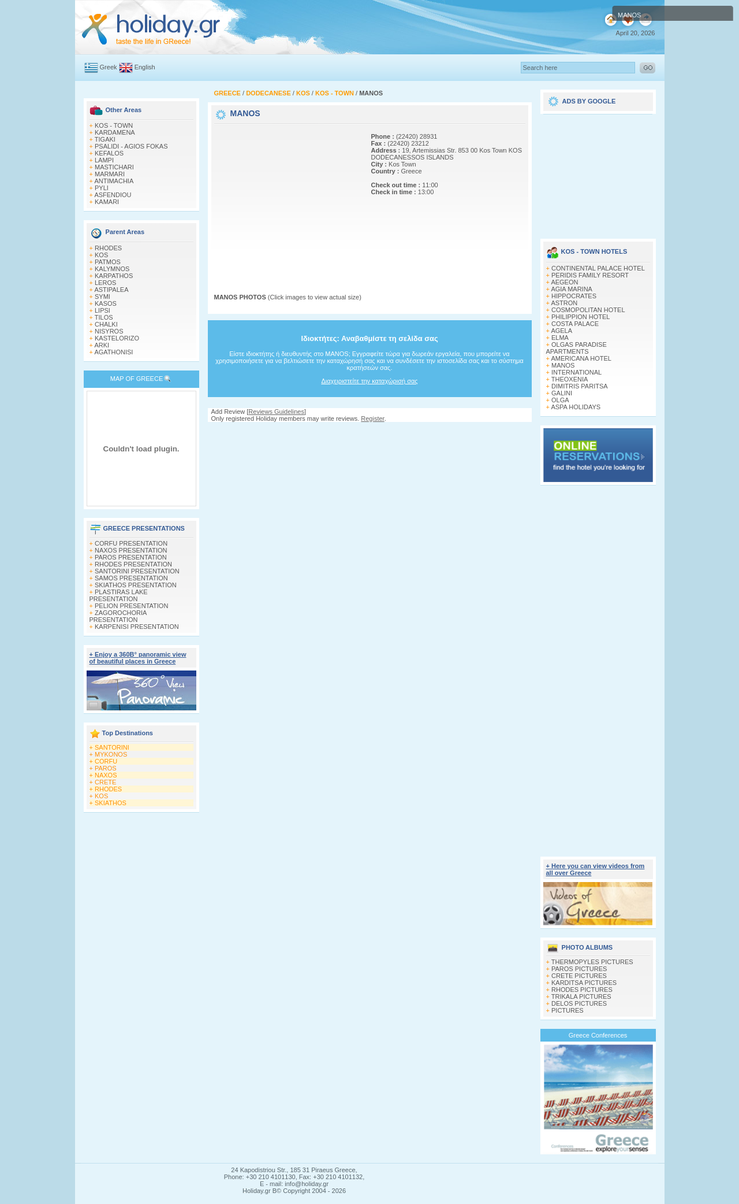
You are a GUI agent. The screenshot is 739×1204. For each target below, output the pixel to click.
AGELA (561, 330)
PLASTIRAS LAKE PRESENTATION (118, 595)
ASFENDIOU (112, 194)
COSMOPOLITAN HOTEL (588, 309)
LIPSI (102, 310)
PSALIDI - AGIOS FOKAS (131, 146)
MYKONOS (111, 754)
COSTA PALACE (575, 323)
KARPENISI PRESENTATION (137, 626)
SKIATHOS (110, 802)
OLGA (560, 400)
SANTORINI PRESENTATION (137, 571)
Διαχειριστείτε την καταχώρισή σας (369, 380)
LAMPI (104, 160)
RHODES (108, 247)
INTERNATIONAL (576, 372)
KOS (101, 254)
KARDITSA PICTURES (584, 982)
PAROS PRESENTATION (131, 557)
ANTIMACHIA (113, 180)
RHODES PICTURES (582, 989)
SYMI (102, 296)
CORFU (106, 761)
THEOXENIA (569, 379)
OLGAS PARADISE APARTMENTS (576, 348)
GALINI (561, 393)
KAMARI (107, 201)
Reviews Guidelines (276, 411)
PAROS (106, 768)
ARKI (101, 345)
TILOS (104, 317)
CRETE (105, 782)
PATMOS (108, 261)
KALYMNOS (112, 268)
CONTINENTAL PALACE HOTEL (598, 268)
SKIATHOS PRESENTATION (136, 584)
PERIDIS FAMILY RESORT (590, 275)
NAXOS (106, 775)
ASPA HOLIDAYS (575, 406)
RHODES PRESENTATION (133, 564)
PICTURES (567, 1010)
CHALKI (106, 324)
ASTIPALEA (111, 289)
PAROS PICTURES (579, 968)
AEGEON (564, 282)
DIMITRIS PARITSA (579, 386)
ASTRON (564, 302)
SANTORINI (112, 747)
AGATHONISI (113, 352)
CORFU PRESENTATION (131, 543)
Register (372, 418)
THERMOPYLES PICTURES (592, 961)
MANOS (562, 365)
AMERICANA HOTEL (581, 358)
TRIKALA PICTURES (581, 996)
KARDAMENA (115, 132)
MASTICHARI (114, 167)
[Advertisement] (286, 198)
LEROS (105, 282)
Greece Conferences (598, 1035)
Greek (108, 67)
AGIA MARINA (571, 289)
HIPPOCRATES (573, 295)
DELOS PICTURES (579, 1003)
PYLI (102, 187)
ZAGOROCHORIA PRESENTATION (118, 616)
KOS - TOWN (114, 125)
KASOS (106, 303)
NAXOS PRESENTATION (131, 550)
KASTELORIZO (117, 338)
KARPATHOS (114, 275)
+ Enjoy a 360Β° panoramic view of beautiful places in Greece (137, 658)
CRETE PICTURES (579, 975)
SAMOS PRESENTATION (131, 578)
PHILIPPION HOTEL (580, 316)
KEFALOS (109, 153)
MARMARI (110, 174)
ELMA (560, 337)
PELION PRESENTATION (131, 605)
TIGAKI (105, 139)
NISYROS (109, 331)
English (145, 67)
